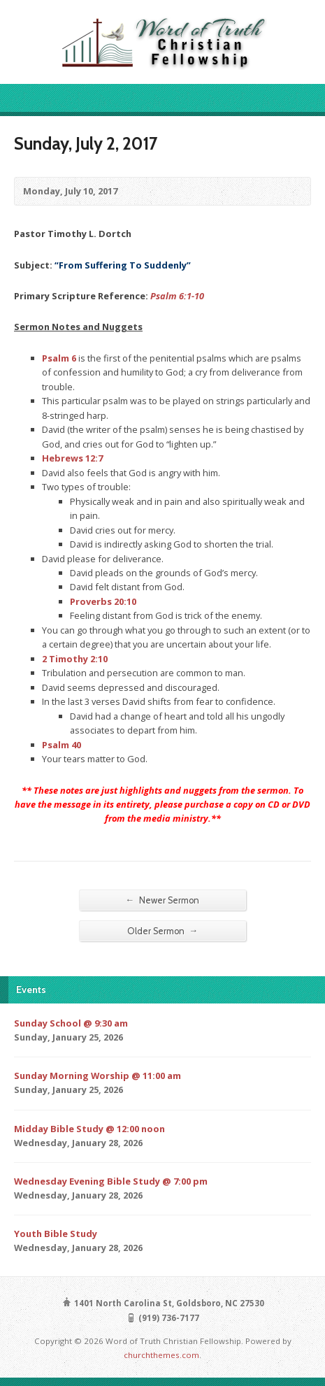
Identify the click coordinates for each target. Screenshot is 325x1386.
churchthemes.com (161, 1355)
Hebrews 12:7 (72, 458)
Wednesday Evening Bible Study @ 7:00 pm (111, 1181)
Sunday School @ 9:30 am (71, 1023)
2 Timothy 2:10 (75, 658)
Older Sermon (162, 930)
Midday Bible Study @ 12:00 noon (89, 1128)
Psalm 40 (61, 744)
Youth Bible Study (55, 1233)
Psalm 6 (59, 358)
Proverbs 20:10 (103, 601)
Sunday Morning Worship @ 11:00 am (97, 1075)
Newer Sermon (163, 900)
